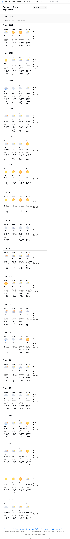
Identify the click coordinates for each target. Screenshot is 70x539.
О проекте (19, 538)
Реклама (11, 538)
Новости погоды (36, 529)
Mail (2, 538)
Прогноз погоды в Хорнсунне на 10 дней (20, 529)
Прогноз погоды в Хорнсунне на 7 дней (57, 528)
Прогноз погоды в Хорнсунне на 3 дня (12, 528)
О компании (6, 538)
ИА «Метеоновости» (65, 538)
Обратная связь (51, 538)
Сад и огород (46, 529)
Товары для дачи (56, 529)
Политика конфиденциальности (28, 538)
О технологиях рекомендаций (41, 538)
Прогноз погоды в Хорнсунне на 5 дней (35, 528)
